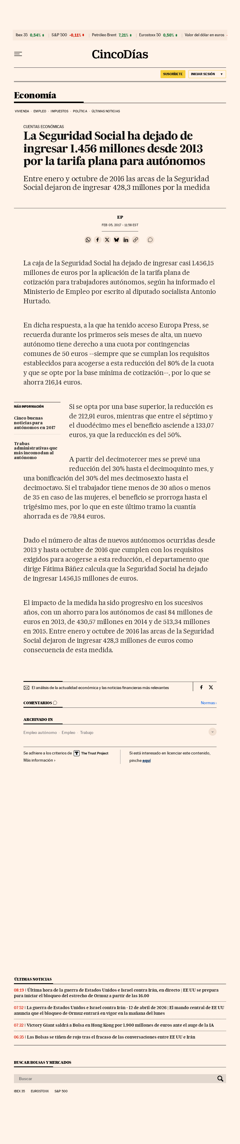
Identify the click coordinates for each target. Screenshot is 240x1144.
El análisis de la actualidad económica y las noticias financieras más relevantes (100, 687)
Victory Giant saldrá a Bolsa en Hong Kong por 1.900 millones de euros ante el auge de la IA (120, 1025)
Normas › (209, 703)
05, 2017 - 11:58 (120, 225)
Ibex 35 (22, 35)
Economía (35, 95)
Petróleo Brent (104, 35)
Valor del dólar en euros (204, 35)
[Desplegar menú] (18, 54)
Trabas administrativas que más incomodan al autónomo (36, 451)
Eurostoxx (40, 1091)
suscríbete (173, 74)
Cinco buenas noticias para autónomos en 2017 (34, 423)
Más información (39, 760)
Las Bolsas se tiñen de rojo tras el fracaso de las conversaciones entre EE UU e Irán (111, 1037)
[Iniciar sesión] (207, 74)
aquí (146, 760)
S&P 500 (59, 35)
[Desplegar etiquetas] (213, 732)
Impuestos (59, 111)
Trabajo (86, 732)
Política (80, 111)
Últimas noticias (106, 111)
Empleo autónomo (40, 732)
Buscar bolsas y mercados (42, 1062)
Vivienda (22, 111)
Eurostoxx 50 (150, 35)
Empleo (40, 111)
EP (120, 217)
